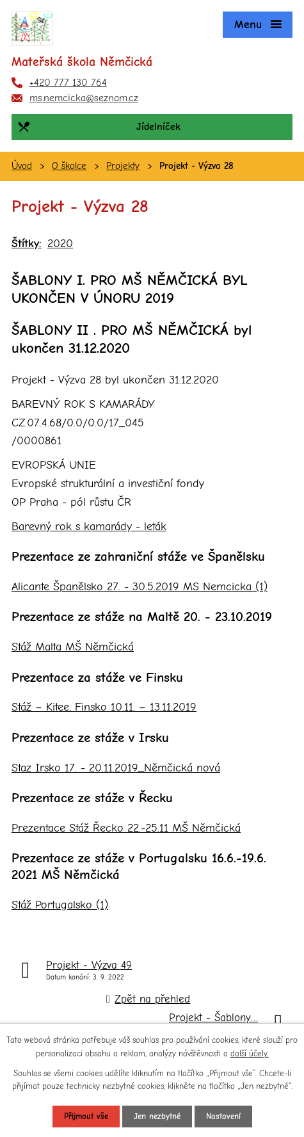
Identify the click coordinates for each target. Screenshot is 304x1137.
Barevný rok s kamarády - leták (89, 526)
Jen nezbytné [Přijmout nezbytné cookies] (157, 1116)
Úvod (22, 166)
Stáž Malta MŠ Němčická (73, 647)
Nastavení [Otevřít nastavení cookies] (223, 1116)
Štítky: (27, 243)
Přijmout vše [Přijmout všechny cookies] (86, 1116)
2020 (60, 243)
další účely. (249, 1053)
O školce (69, 166)
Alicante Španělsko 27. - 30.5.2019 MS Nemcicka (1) (140, 586)
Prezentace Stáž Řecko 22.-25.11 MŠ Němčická (126, 828)
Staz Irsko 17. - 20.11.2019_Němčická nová (116, 768)
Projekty (123, 166)
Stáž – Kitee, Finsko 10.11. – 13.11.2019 (104, 707)
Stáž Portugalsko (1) (60, 905)
